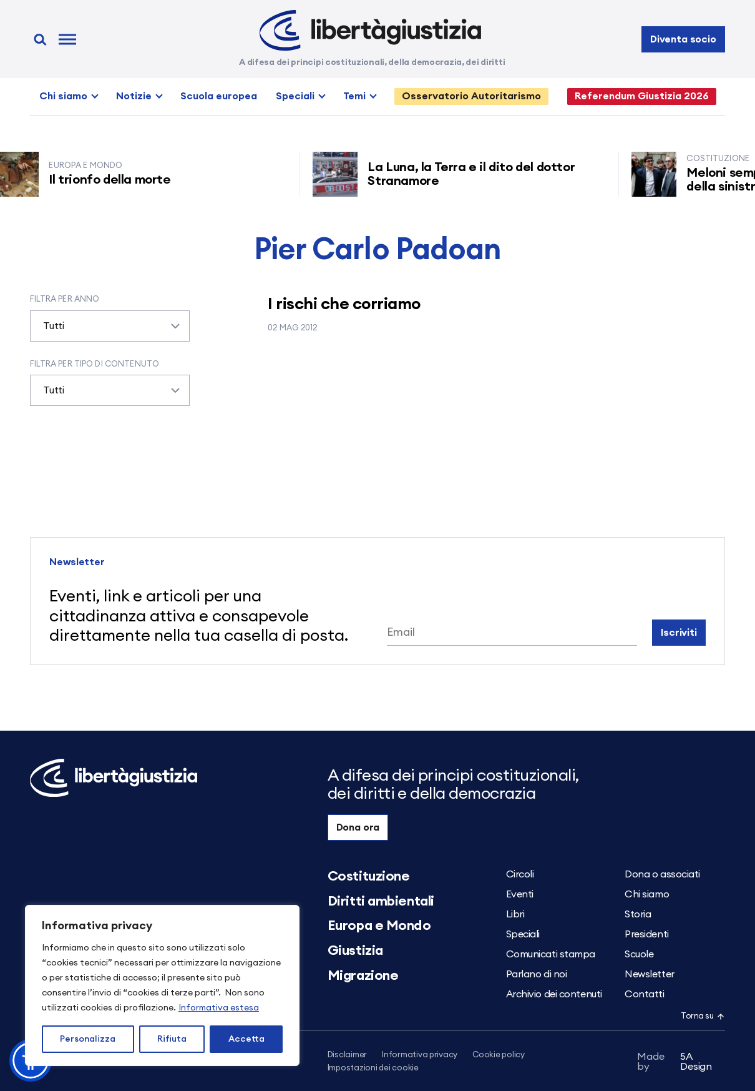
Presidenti (647, 934)
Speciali (295, 96)
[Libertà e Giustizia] (370, 30)
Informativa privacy (419, 1055)
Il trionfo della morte (114, 180)
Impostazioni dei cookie (373, 1068)
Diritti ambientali (381, 901)
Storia (638, 914)
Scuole (639, 954)
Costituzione (369, 876)
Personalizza (87, 1039)
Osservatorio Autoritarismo (471, 96)
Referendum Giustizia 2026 (642, 96)
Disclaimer (347, 1055)
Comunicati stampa (551, 954)
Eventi (519, 894)
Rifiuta (172, 1039)
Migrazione (363, 975)
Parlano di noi (536, 974)
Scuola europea (218, 96)
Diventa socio (683, 39)
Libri (515, 914)
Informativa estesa (218, 1008)
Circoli (520, 874)
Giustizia (355, 950)
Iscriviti (679, 633)
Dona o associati (662, 874)
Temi (354, 96)
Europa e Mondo (379, 925)
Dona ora (358, 827)
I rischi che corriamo (344, 304)
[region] (162, 985)
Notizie (134, 96)
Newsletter (650, 974)
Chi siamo (63, 96)
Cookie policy (498, 1055)
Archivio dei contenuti (554, 994)
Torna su (702, 1016)
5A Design (674, 1062)
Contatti (644, 994)
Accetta (246, 1039)
